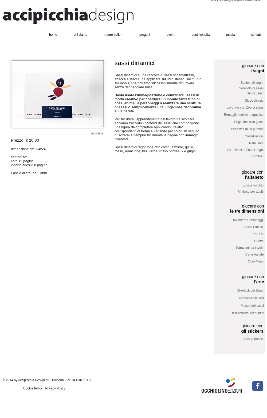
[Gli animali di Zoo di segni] (241, 150)
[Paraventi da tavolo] (243, 248)
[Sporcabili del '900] (243, 298)
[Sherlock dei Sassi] (243, 291)
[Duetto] (243, 241)
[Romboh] (243, 156)
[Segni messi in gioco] (243, 122)
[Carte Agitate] (243, 255)
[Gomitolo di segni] (243, 88)
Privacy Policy (55, 388)
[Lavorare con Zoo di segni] (242, 108)
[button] (58, 93)
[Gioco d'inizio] (243, 101)
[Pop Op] (243, 234)
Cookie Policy (33, 388)
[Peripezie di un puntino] (243, 129)
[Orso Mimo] (243, 261)
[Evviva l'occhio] (243, 186)
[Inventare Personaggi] (243, 220)
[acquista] (94, 133)
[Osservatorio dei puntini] (243, 313)
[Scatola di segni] (243, 83)
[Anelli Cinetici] (243, 227)
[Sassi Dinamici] (243, 339)
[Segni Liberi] (243, 93)
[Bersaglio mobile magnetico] (240, 115)
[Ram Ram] (242, 143)
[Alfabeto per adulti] (243, 192)
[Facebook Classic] (257, 386)
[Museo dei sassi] (240, 306)
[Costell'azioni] (243, 136)
